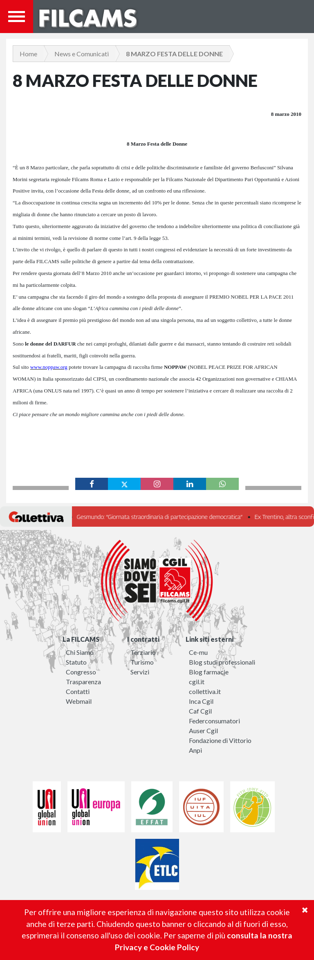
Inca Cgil (201, 701)
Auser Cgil (203, 730)
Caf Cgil (200, 711)
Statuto (76, 662)
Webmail (79, 701)
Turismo (142, 662)
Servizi (139, 672)
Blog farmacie (209, 672)
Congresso (81, 672)
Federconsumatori (214, 721)
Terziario (143, 652)
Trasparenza (83, 681)
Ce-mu (198, 652)
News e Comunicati (81, 54)
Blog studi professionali (222, 662)
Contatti (78, 691)
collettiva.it (205, 691)
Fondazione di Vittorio (220, 740)
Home (28, 54)
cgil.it (196, 681)
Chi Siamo (80, 652)
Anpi (195, 750)
